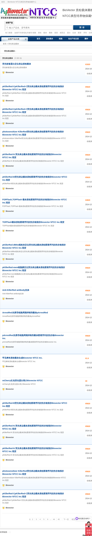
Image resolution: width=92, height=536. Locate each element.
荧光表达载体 (13, 44)
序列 (85, 33)
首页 (4, 44)
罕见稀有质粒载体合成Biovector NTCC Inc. (22, 358)
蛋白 (69, 33)
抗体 (74, 33)
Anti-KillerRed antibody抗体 (15, 290)
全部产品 (9, 23)
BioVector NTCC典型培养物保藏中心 (22, 2)
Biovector (30, 11)
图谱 (80, 33)
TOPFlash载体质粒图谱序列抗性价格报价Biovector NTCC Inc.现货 (33, 222)
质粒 (40, 33)
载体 (45, 33)
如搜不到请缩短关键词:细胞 (25, 33)
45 (59, 519)
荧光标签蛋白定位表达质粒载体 (16, 64)
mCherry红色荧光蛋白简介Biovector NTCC (22, 380)
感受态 (62, 33)
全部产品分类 (13, 39)
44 (54, 519)
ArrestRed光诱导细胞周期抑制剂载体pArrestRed (25, 312)
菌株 (51, 33)
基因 (56, 33)
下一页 (66, 519)
